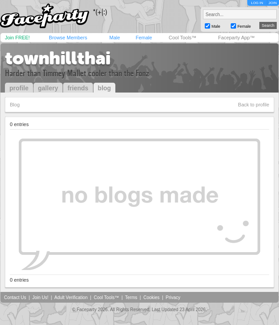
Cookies (152, 297)
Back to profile (253, 104)
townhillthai (57, 58)
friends (78, 88)
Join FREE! (17, 37)
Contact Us (15, 297)
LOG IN (257, 3)
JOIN (273, 3)
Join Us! (40, 297)
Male (114, 37)
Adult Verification (71, 297)
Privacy (173, 297)
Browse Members (68, 37)
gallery (48, 88)
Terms (131, 297)
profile (19, 88)
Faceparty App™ (236, 37)
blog (104, 88)
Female (143, 37)
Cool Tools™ (182, 37)
